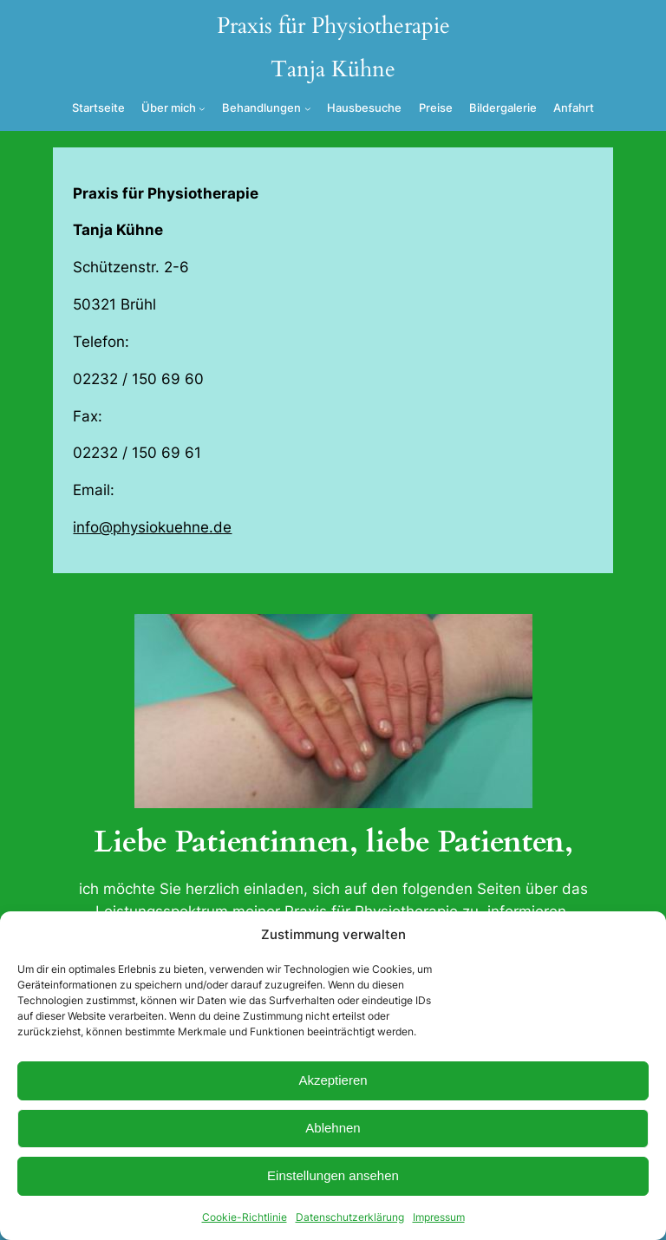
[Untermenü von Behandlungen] (307, 108)
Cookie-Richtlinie (244, 1217)
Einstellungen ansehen (333, 1175)
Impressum (439, 1217)
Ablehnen (332, 1127)
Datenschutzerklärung (350, 1217)
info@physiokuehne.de (152, 527)
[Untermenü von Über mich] (202, 108)
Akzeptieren (332, 1080)
